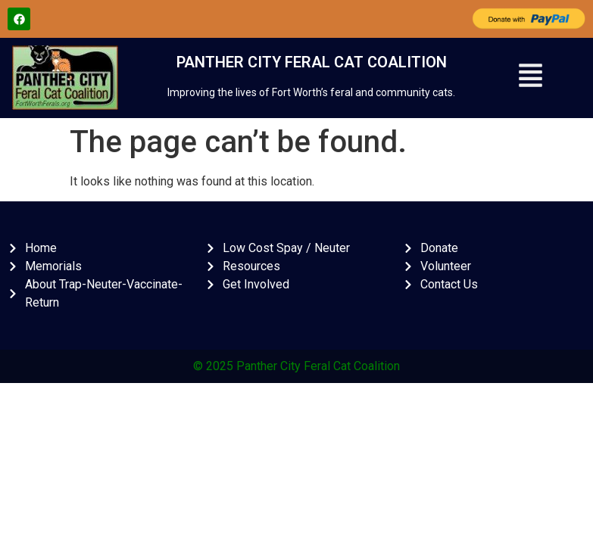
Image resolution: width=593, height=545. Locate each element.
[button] (530, 78)
